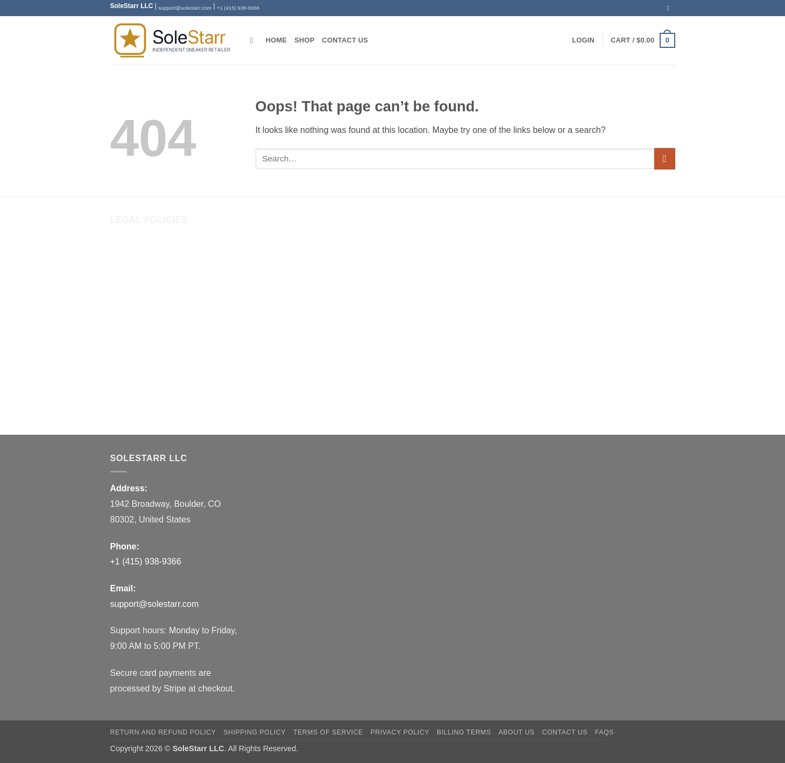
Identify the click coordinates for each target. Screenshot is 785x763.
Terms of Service (142, 340)
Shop (304, 40)
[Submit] (664, 158)
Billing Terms (134, 385)
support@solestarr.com (184, 8)
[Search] (254, 40)
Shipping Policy (139, 318)
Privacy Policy (137, 363)
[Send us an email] (670, 8)
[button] (583, 40)
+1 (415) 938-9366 (238, 8)
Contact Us (345, 40)
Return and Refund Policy (159, 296)
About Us (128, 251)
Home (276, 40)
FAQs (121, 408)
